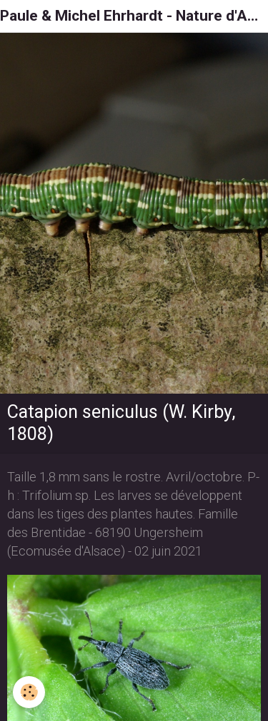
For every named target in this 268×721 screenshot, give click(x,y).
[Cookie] (29, 692)
